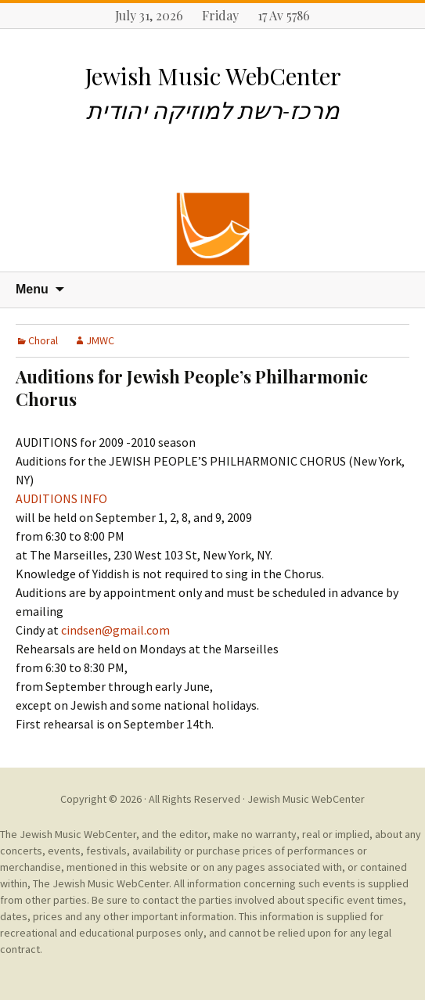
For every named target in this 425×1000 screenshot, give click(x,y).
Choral (43, 340)
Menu (32, 289)
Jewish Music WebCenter (306, 799)
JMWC (100, 340)
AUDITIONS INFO (61, 498)
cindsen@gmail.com (115, 630)
